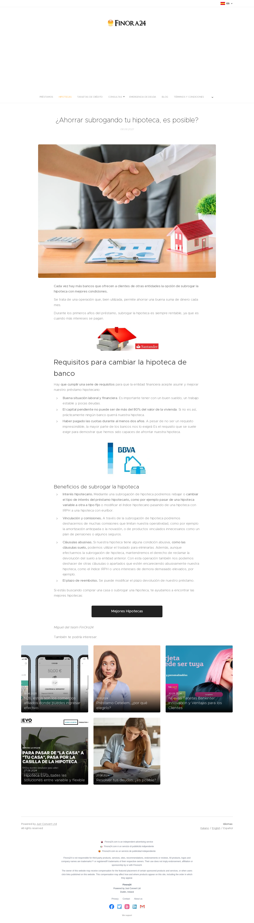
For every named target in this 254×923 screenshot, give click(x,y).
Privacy (115, 899)
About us (138, 899)
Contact (126, 899)
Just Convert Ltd (47, 824)
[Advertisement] (127, 64)
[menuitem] (107, 96)
